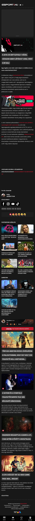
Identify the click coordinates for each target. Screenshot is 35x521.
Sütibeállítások (24, 507)
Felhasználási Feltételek (17, 508)
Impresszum (7, 505)
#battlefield (4, 208)
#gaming (19, 208)
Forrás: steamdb (6, 190)
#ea (15, 208)
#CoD (13, 208)
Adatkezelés (25, 505)
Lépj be (9, 329)
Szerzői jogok (16, 505)
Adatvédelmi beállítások (11, 507)
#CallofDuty (9, 208)
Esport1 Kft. (23, 503)
